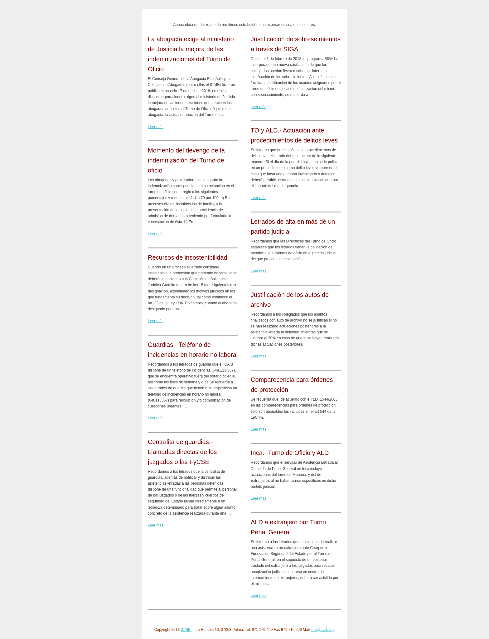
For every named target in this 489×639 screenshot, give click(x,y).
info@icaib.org (323, 629)
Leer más (155, 127)
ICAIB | (186, 629)
